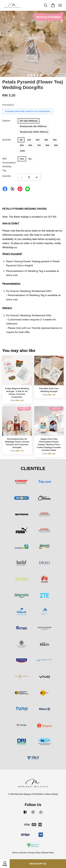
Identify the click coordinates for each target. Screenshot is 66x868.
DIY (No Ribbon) (28, 120)
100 (29, 139)
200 (37, 139)
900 (56, 145)
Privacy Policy (34, 852)
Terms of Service (19, 852)
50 (21, 139)
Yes (22, 158)
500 (22, 145)
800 (47, 145)
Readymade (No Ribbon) (33, 126)
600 (30, 145)
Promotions (8, 105)
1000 (22, 150)
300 (46, 139)
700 (39, 145)
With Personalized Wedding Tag (9, 164)
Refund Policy (48, 852)
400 (55, 139)
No (30, 158)
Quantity (6, 139)
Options (6, 120)
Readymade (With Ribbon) (34, 131)
